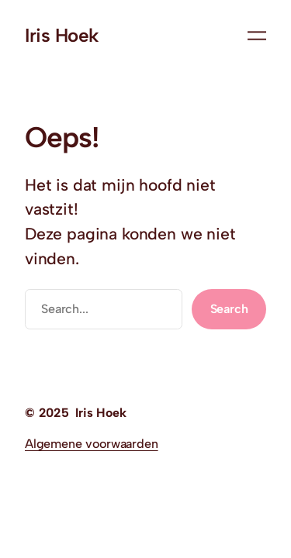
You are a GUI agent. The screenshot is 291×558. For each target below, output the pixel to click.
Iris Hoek (62, 35)
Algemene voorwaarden (91, 443)
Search (229, 308)
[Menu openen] (257, 35)
